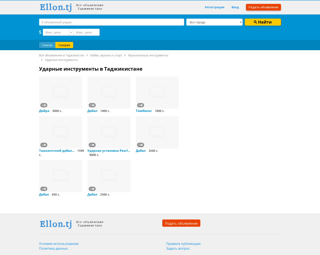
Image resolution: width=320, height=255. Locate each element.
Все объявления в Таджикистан (61, 55)
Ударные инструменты (61, 60)
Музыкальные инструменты (148, 55)
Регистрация (214, 7)
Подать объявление (181, 223)
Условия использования (59, 243)
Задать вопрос (178, 248)
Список (47, 45)
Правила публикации (183, 243)
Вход (235, 7)
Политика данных (53, 248)
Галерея (64, 45)
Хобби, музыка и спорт (106, 55)
